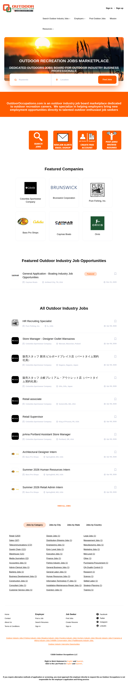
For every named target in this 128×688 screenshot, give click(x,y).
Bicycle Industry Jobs (104, 638)
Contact (8, 618)
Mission (113, 19)
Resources (47, 29)
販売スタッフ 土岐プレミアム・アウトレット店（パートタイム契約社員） (60, 379)
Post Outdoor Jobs (97, 19)
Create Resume (72, 622)
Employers (79, 19)
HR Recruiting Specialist (37, 321)
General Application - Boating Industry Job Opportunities (48, 275)
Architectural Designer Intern (40, 452)
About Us (8, 622)
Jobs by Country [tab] (94, 525)
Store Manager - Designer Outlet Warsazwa (49, 338)
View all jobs (64, 506)
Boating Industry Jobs (50, 638)
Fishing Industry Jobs (32, 638)
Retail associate (32, 399)
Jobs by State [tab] (73, 525)
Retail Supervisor (33, 416)
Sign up (119, 8)
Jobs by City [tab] (55, 525)
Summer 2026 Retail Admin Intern (43, 487)
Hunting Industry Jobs (68, 638)
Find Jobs (107, 80)
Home (7, 614)
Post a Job (39, 618)
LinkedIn (103, 626)
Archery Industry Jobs (86, 638)
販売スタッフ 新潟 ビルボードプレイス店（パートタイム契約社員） (61, 358)
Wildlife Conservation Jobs (61, 640)
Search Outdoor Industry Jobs (56, 19)
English (70, 661)
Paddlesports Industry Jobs (83, 640)
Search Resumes (41, 622)
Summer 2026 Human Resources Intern (46, 469)
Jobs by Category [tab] (34, 525)
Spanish (80, 661)
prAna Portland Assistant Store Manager (47, 434)
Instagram (103, 622)
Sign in (109, 8)
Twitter (102, 618)
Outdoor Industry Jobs (14, 638)
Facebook (103, 614)
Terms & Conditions (12, 626)
